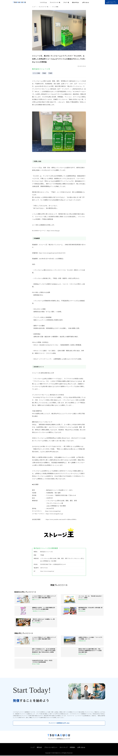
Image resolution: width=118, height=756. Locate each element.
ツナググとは (43, 2)
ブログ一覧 (66, 2)
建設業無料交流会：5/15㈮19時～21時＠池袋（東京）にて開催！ (90, 608)
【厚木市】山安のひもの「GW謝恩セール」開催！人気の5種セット (43, 620)
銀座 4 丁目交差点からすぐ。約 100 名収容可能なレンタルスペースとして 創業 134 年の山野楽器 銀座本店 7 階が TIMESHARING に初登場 (43, 650)
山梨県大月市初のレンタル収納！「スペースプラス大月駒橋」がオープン (90, 638)
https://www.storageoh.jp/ (47, 571)
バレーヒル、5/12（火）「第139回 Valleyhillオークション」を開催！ (90, 596)
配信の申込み (75, 2)
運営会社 (39, 748)
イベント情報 (55, 6)
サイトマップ (63, 748)
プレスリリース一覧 (55, 2)
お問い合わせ (85, 2)
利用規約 (72, 748)
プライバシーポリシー (50, 748)
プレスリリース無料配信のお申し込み (59, 723)
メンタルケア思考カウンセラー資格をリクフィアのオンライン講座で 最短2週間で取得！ (44, 596)
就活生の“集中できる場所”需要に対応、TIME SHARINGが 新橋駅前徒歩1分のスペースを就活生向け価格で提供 (90, 650)
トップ (33, 6)
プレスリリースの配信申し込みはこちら (111, 2)
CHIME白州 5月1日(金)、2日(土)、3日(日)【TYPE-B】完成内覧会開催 (42, 661)
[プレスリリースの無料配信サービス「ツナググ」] (20, 3)
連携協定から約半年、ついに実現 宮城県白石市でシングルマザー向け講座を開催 (43, 608)
